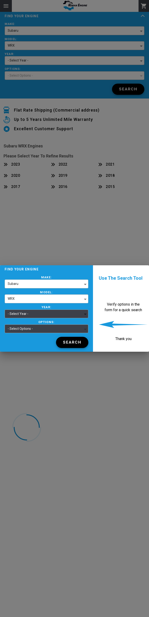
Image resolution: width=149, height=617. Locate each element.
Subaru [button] (13, 284)
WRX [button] (11, 298)
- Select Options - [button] (20, 329)
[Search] (72, 342)
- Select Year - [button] (18, 314)
